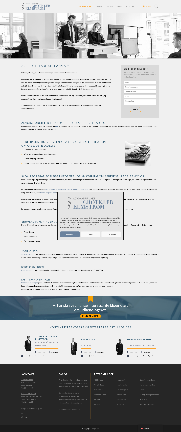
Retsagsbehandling (147, 404)
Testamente (121, 395)
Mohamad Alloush (139, 339)
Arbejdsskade (99, 385)
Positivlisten (26, 254)
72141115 (41, 352)
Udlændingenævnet (48, 193)
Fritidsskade (98, 380)
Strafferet (143, 400)
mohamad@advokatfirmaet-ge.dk (141, 356)
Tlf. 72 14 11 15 (27, 388)
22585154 (100, 352)
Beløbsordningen (28, 270)
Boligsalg (97, 404)
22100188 (54, 352)
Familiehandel (122, 385)
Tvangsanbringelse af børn (150, 395)
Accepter (70, 234)
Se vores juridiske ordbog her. (69, 409)
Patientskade (98, 390)
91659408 (146, 352)
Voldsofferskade (100, 395)
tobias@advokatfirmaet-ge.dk (34, 356)
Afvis (90, 234)
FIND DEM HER (90, 316)
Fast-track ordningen (29, 283)
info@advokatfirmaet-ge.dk (31, 409)
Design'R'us (95, 429)
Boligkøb (97, 400)
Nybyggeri (121, 380)
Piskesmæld (121, 400)
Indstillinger (111, 234)
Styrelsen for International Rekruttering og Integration (66, 189)
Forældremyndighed (147, 385)
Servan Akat (89, 339)
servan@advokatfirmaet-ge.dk (94, 356)
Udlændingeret (122, 390)
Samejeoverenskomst (148, 380)
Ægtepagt (120, 404)
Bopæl (142, 390)
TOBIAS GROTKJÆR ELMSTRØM (46, 337)
